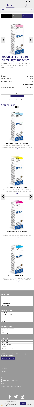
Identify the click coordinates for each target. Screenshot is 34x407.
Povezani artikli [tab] (7, 100)
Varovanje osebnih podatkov (9, 331)
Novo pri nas (5, 340)
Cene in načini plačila (7, 299)
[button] (31, 40)
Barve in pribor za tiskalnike (12, 21)
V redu (23, 404)
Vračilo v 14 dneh (6, 313)
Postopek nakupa (6, 297)
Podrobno (5, 16)
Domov (3, 21)
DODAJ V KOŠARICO (17, 96)
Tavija (5, 371)
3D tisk (5, 368)
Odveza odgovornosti (7, 333)
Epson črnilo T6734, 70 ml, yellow (17, 187)
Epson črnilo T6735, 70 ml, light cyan (17, 143)
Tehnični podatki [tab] (17, 100)
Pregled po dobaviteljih (7, 349)
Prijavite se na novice (8, 358)
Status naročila (5, 305)
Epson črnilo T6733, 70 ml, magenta (17, 231)
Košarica (26, 16)
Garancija (4, 319)
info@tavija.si (10, 384)
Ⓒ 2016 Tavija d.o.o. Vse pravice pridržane (11, 386)
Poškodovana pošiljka (7, 315)
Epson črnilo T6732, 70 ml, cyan (17, 276)
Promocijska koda (6, 303)
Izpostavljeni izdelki (6, 344)
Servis (3, 321)
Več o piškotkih (29, 403)
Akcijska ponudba (6, 342)
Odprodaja (4, 346)
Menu (15, 16)
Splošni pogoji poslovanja (8, 328)
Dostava (4, 301)
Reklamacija (5, 317)
